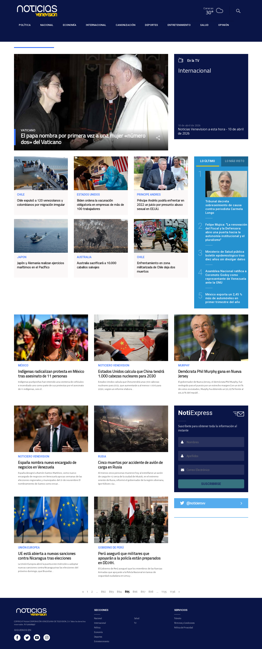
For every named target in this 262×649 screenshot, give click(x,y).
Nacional (98, 618)
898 (151, 591)
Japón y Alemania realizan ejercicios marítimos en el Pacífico (40, 265)
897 (143, 591)
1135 (164, 591)
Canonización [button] (125, 24)
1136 (172, 591)
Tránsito (177, 618)
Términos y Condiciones (184, 623)
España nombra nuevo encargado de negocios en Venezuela (47, 464)
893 (111, 591)
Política (97, 627)
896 (135, 591)
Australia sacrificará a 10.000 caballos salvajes (96, 265)
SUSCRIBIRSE (211, 484)
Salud (136, 618)
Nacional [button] (46, 24)
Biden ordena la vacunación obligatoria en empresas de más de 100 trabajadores (100, 204)
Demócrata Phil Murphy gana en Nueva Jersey (209, 373)
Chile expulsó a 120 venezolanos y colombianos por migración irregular (41, 202)
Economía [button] (69, 24)
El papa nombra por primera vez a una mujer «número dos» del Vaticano (83, 138)
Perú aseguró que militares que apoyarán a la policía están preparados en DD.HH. (129, 558)
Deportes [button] (151, 24)
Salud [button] (204, 24)
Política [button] (25, 24)
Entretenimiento (101, 641)
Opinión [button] (223, 24)
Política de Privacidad (183, 627)
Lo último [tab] (207, 161)
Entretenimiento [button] (179, 24)
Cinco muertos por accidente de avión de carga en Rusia (130, 464)
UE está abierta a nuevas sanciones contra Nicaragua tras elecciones (46, 556)
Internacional (100, 623)
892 (103, 591)
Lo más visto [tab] (234, 161)
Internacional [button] (96, 24)
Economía (98, 632)
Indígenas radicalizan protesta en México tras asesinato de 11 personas (51, 373)
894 (119, 591)
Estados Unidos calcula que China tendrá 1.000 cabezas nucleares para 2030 (131, 373)
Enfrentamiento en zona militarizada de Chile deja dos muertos (156, 267)
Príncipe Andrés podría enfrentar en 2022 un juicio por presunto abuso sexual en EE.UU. (160, 204)
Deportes (98, 637)
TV (135, 623)
